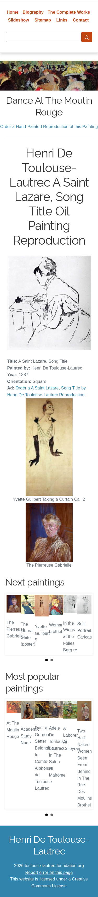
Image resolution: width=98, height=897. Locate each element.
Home (13, 12)
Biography (33, 12)
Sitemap (42, 20)
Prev (13, 624)
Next (84, 624)
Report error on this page (49, 872)
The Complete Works (69, 12)
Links (62, 20)
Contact (81, 20)
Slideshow (18, 20)
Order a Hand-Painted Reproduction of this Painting (49, 126)
